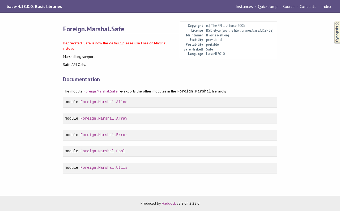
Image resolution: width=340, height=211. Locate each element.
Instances (244, 6)
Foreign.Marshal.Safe (100, 91)
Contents (308, 6)
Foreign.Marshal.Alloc (104, 101)
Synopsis (332, 21)
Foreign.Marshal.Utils (104, 167)
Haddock (169, 203)
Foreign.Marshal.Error (104, 134)
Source (289, 6)
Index (326, 6)
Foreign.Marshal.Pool (102, 151)
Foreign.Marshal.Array (104, 118)
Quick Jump (268, 6)
